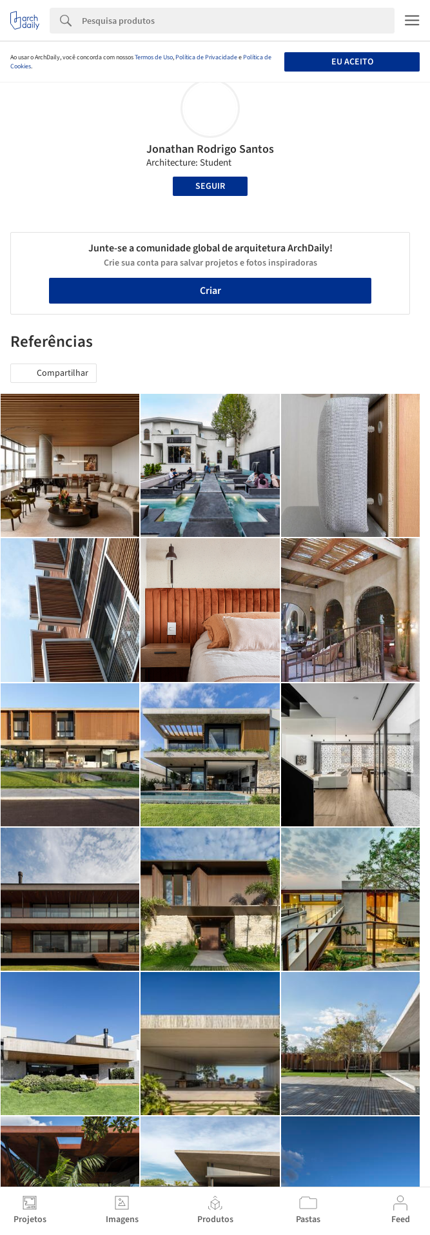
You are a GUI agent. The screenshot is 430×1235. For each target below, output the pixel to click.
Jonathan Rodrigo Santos (210, 149)
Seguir (210, 186)
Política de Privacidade (206, 57)
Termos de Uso (154, 57)
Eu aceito (352, 61)
